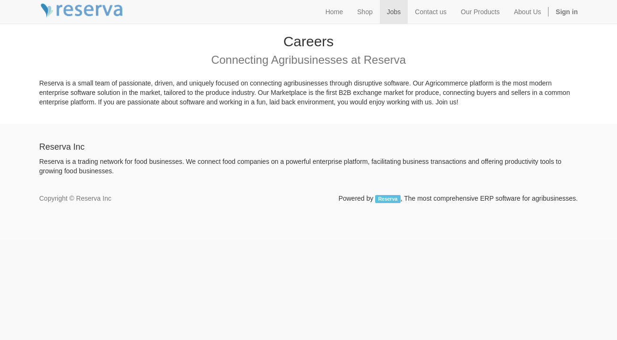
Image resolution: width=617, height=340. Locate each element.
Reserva (388, 199)
